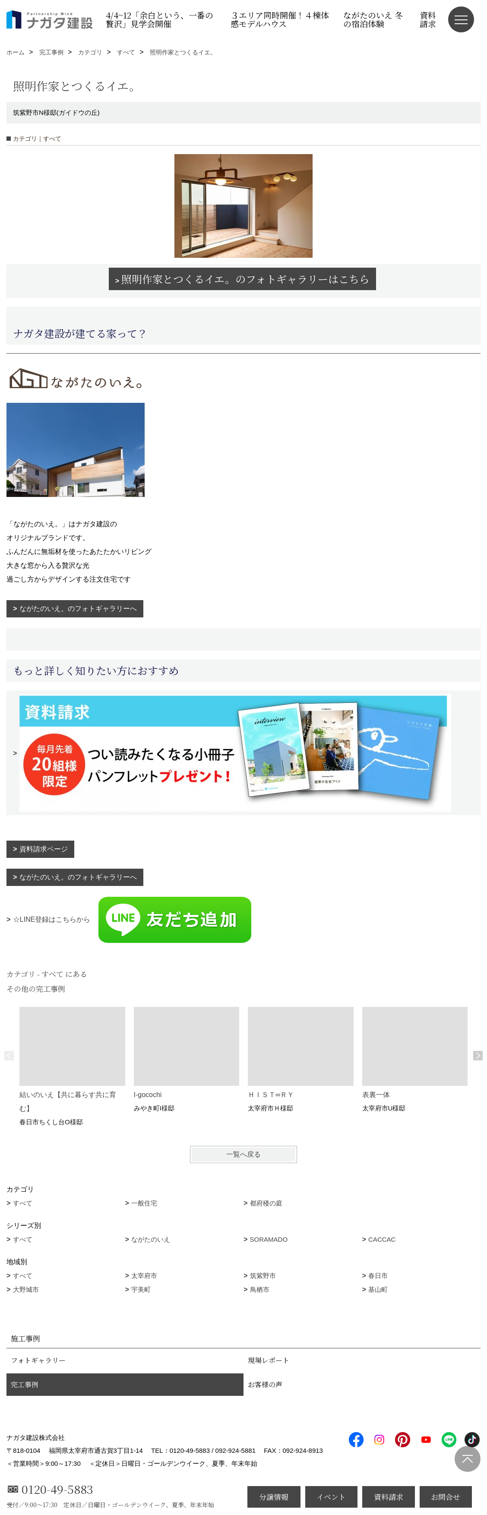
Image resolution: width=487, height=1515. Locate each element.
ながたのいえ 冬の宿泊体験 (373, 19)
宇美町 (141, 1289)
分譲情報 (273, 1496)
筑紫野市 (263, 1275)
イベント (331, 1496)
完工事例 (24, 1384)
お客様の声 (265, 1384)
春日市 (378, 1275)
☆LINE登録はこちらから (133, 919)
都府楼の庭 (266, 1203)
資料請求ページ (43, 849)
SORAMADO (269, 1239)
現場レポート (268, 1360)
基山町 (378, 1289)
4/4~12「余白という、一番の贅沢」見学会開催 (159, 19)
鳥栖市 (259, 1289)
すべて (22, 1203)
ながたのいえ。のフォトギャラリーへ (78, 608)
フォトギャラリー (38, 1360)
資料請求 (428, 19)
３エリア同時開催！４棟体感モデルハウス (280, 19)
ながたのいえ (150, 1239)
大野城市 (26, 1289)
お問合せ (445, 1496)
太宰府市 (144, 1275)
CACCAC (381, 1239)
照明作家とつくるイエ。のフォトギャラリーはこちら (245, 278)
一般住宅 (144, 1203)
